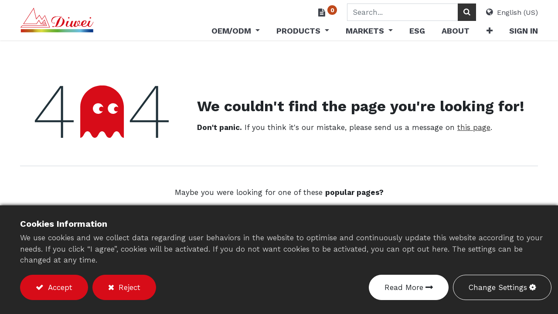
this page (473, 127)
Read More (403, 287)
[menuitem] (417, 32)
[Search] (467, 12)
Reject (128, 287)
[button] (489, 32)
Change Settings (498, 287)
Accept (58, 287)
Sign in (523, 30)
